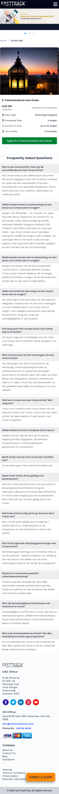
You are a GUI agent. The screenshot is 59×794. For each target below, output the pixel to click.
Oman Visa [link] (17, 40)
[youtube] (36, 702)
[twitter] (13, 702)
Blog (5, 756)
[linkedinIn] (21, 702)
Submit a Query (41, 777)
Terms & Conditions (14, 772)
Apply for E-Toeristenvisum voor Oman (29, 140)
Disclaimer (9, 759)
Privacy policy (10, 776)
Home (3, 40)
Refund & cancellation (15, 779)
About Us (8, 750)
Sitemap (7, 769)
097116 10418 (23, 728)
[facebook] (6, 702)
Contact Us (9, 753)
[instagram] (28, 702)
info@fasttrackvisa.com (18, 723)
